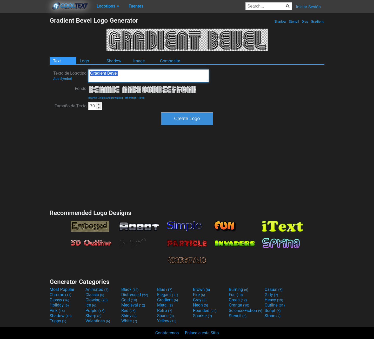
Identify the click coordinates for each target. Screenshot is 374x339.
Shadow (280, 21)
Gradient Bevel (148, 75)
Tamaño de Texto (70, 105)
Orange (239, 305)
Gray (305, 21)
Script (273, 310)
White (129, 320)
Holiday (59, 305)
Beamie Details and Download (105, 97)
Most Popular (62, 289)
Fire (199, 294)
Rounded (205, 310)
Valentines (97, 320)
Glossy (59, 299)
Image (139, 60)
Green (238, 299)
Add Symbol (62, 79)
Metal (165, 305)
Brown (201, 289)
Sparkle (202, 315)
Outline (275, 305)
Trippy (58, 320)
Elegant (167, 294)
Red (128, 310)
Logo (84, 60)
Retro (141, 97)
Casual (274, 289)
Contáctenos (167, 332)
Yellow (166, 320)
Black (130, 289)
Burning (238, 289)
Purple (94, 310)
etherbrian (130, 97)
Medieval (133, 305)
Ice (90, 305)
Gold (129, 299)
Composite (170, 60)
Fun (236, 294)
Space (165, 315)
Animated (97, 289)
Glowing (96, 299)
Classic (94, 294)
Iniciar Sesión (308, 6)
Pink (57, 310)
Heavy (274, 299)
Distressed (134, 294)
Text (57, 60)
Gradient (317, 21)
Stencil (294, 21)
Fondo (80, 88)
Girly (271, 294)
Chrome (60, 294)
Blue (164, 289)
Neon (200, 305)
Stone (272, 315)
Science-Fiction (245, 310)
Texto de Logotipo (69, 76)
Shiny (129, 315)
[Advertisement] (24, 95)
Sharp (93, 315)
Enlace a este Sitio (202, 332)
